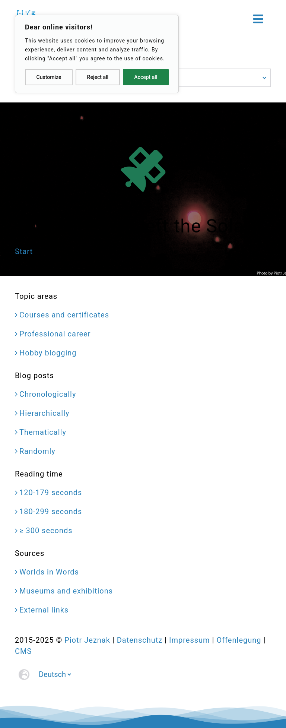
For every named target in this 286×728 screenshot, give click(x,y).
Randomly (37, 451)
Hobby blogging (48, 352)
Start (24, 251)
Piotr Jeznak (87, 640)
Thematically (42, 432)
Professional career (55, 333)
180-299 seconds (50, 511)
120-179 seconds (50, 492)
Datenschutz (140, 640)
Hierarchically (44, 413)
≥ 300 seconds (46, 530)
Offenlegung (238, 640)
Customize (48, 77)
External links (44, 609)
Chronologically (47, 394)
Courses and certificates (64, 314)
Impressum (189, 640)
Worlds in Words (49, 571)
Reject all (97, 77)
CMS (23, 651)
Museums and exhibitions (66, 590)
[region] (97, 54)
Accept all (145, 77)
